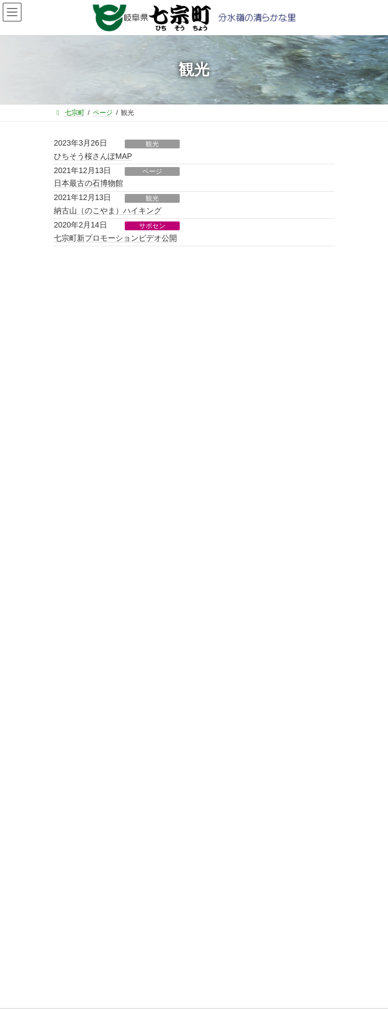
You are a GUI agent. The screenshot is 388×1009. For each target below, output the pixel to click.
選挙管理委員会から (90, 563)
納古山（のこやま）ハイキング (108, 210)
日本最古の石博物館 (88, 183)
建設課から (76, 485)
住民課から (76, 466)
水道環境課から (83, 543)
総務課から (76, 427)
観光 (152, 144)
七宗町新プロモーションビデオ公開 (115, 238)
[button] (194, 361)
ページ (152, 171)
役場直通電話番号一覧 (92, 798)
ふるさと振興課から (90, 447)
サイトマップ (79, 777)
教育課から (76, 524)
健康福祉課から (83, 505)
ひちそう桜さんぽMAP (93, 156)
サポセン (152, 226)
